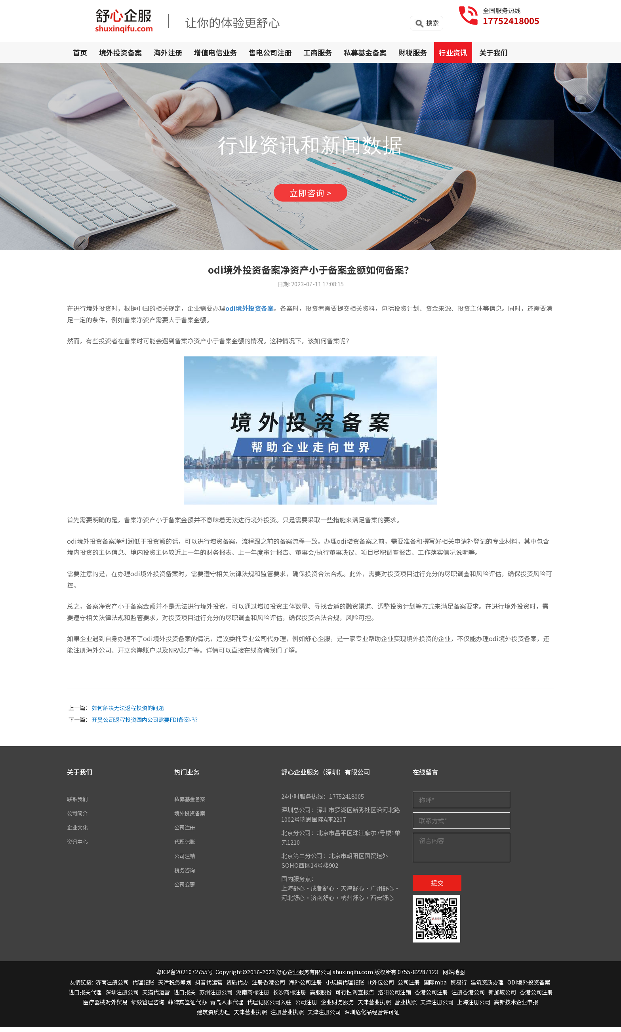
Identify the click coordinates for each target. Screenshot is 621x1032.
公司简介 (79, 817)
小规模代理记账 (345, 987)
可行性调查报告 (354, 997)
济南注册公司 (112, 987)
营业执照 (405, 1007)
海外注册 (168, 52)
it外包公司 (381, 987)
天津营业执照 (374, 1007)
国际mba (435, 987)
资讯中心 (79, 846)
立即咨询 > (310, 195)
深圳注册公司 (122, 997)
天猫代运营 (156, 997)
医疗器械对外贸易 (105, 1007)
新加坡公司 (502, 997)
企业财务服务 (337, 1007)
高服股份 (321, 997)
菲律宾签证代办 (187, 1007)
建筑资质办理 (487, 987)
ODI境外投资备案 (528, 987)
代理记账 (186, 846)
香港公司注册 (431, 997)
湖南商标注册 (252, 997)
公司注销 (186, 860)
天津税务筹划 (174, 987)
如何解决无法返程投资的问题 (128, 712)
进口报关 (184, 997)
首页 (80, 52)
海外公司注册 (305, 987)
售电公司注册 (270, 52)
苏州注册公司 (215, 997)
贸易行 (458, 987)
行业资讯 (453, 52)
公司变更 (186, 889)
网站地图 (454, 977)
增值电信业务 (215, 52)
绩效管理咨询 (147, 1007)
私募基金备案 (365, 52)
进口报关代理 (85, 997)
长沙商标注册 (289, 997)
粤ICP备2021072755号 (184, 977)
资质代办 (237, 987)
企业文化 (79, 832)
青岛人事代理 (227, 1007)
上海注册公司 (473, 1007)
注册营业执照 (287, 1017)
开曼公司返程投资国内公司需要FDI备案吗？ (146, 724)
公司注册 (186, 832)
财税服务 (412, 52)
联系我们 (79, 803)
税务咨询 (186, 874)
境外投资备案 (120, 52)
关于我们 (493, 52)
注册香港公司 (268, 987)
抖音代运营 (209, 987)
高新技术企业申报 (516, 1007)
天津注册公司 (436, 1007)
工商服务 (317, 52)
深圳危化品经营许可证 (372, 1017)
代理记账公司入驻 (269, 1007)
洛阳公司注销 (394, 997)
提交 (437, 887)
